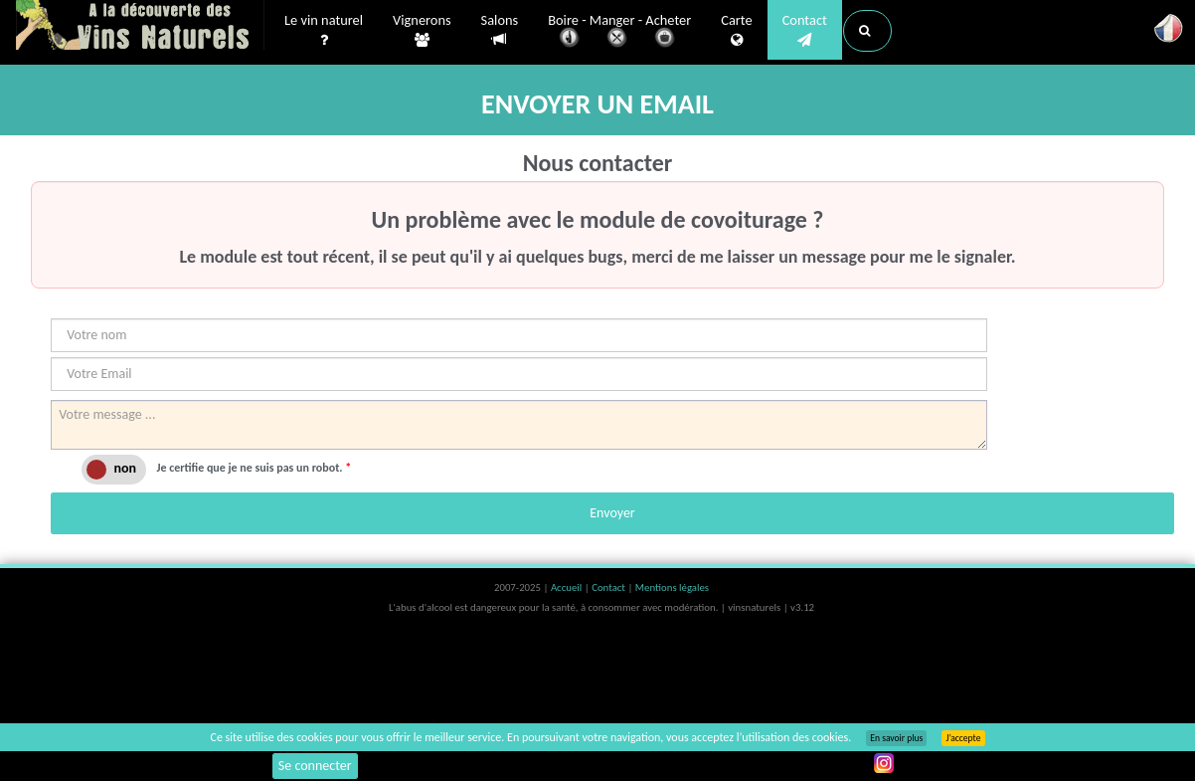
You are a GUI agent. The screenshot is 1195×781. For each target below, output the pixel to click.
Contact (804, 31)
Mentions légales (672, 587)
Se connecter (315, 765)
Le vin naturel (323, 31)
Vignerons (422, 31)
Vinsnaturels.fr (140, 27)
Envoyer (612, 512)
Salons (500, 30)
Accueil (568, 587)
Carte (736, 31)
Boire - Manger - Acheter (619, 32)
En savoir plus (896, 738)
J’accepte (962, 738)
